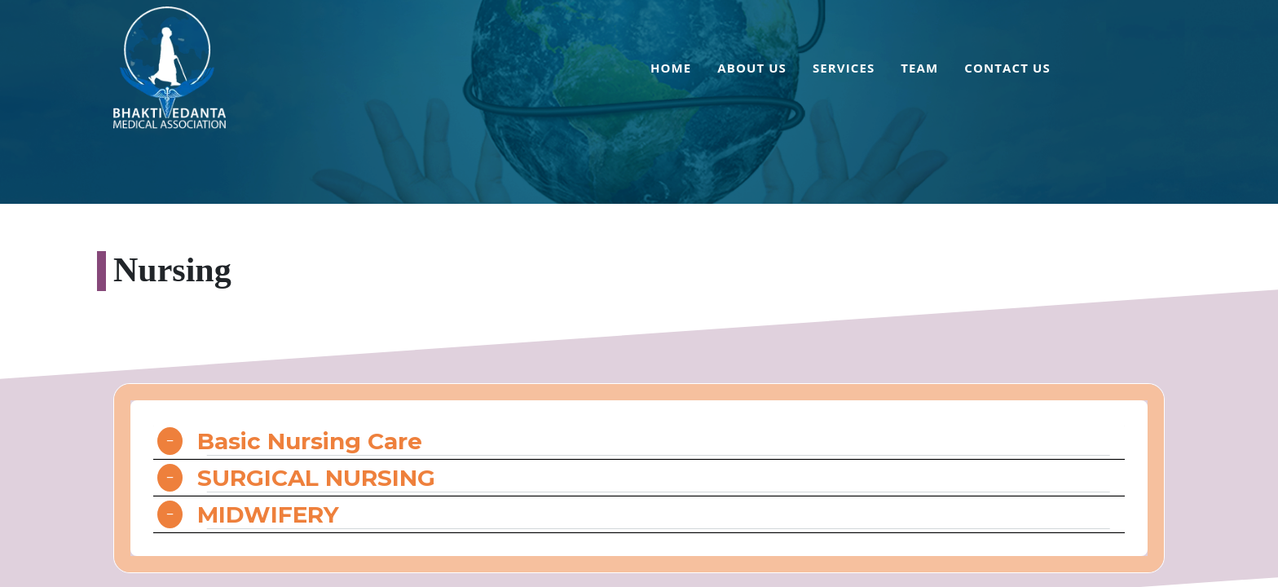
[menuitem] (670, 70)
